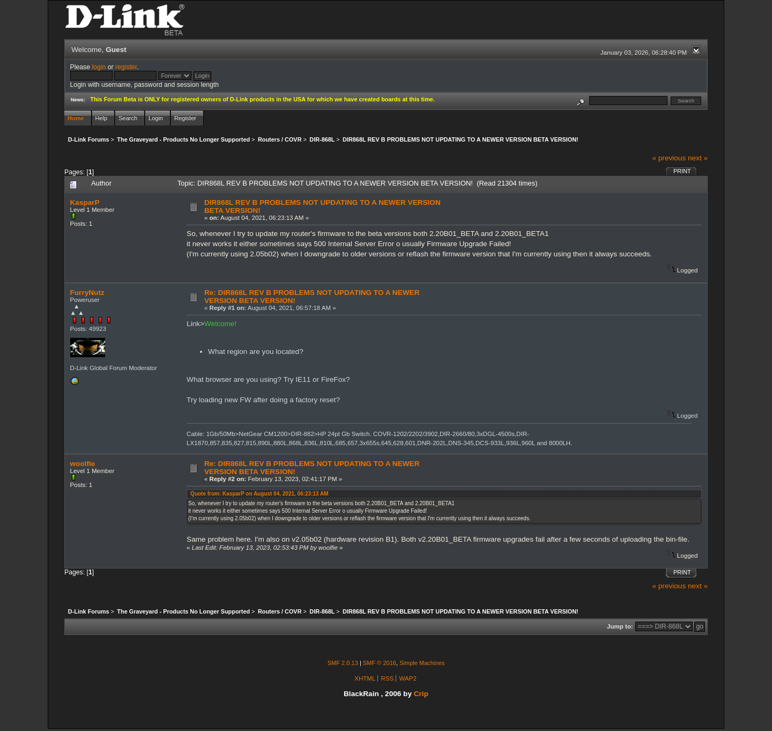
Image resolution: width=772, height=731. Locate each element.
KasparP (85, 202)
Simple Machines (421, 663)
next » (698, 158)
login (99, 67)
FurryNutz (87, 293)
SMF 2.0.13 (343, 663)
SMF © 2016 (379, 663)
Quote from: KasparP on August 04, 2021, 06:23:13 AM (259, 494)
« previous (669, 158)
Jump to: (620, 626)
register (126, 67)
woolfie (82, 464)
